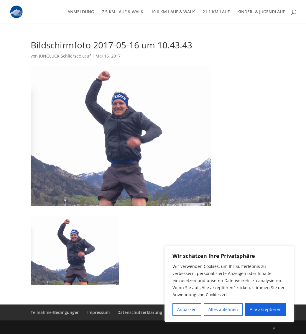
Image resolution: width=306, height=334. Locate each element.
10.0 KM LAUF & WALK (173, 12)
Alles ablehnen (223, 309)
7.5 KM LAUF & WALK (122, 12)
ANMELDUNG (81, 12)
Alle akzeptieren (266, 309)
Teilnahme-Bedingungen (55, 312)
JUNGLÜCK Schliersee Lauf (65, 56)
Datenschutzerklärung (139, 312)
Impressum (98, 312)
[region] (229, 284)
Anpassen (187, 309)
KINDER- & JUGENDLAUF (261, 12)
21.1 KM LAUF (216, 12)
